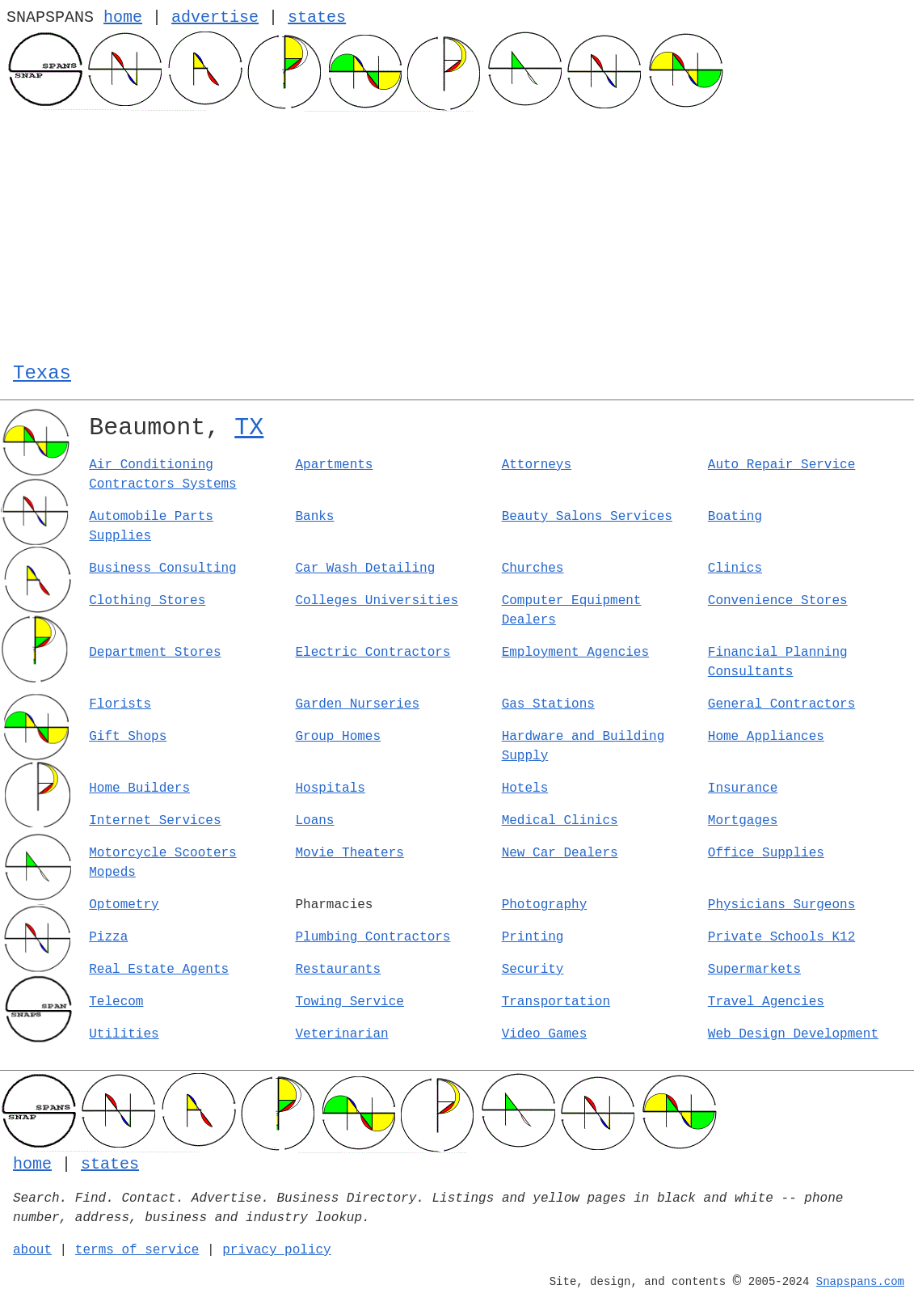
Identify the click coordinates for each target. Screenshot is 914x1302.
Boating (735, 516)
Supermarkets (754, 969)
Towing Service (349, 1002)
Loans (314, 821)
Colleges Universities (376, 601)
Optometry (123, 905)
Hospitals (329, 788)
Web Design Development (793, 1034)
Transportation (556, 1002)
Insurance (742, 788)
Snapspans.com (860, 1281)
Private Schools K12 (781, 937)
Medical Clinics (560, 821)
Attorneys (536, 465)
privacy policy (276, 1250)
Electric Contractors (372, 652)
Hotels (525, 788)
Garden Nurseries (357, 704)
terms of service (137, 1250)
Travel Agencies (766, 1002)
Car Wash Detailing (365, 568)
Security (533, 969)
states (317, 17)
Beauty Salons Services (587, 516)
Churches (533, 568)
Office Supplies (766, 853)
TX (248, 428)
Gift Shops (127, 736)
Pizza (108, 937)
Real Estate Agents (159, 969)
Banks (314, 516)
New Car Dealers (560, 853)
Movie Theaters (349, 853)
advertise (215, 17)
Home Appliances (766, 736)
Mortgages (742, 821)
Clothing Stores (147, 601)
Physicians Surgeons (781, 905)
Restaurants (338, 969)
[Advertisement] (457, 233)
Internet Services (155, 821)
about (32, 1250)
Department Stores (155, 652)
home (122, 17)
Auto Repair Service (781, 465)
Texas (42, 373)
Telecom (116, 1002)
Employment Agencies (575, 652)
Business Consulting (162, 568)
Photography (545, 905)
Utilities (123, 1034)
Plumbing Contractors (372, 937)
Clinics (735, 568)
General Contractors (781, 704)
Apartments (334, 465)
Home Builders (139, 788)
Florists (120, 704)
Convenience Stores (778, 601)
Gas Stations (548, 704)
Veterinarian (341, 1034)
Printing (533, 937)
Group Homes (338, 736)
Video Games (545, 1034)
